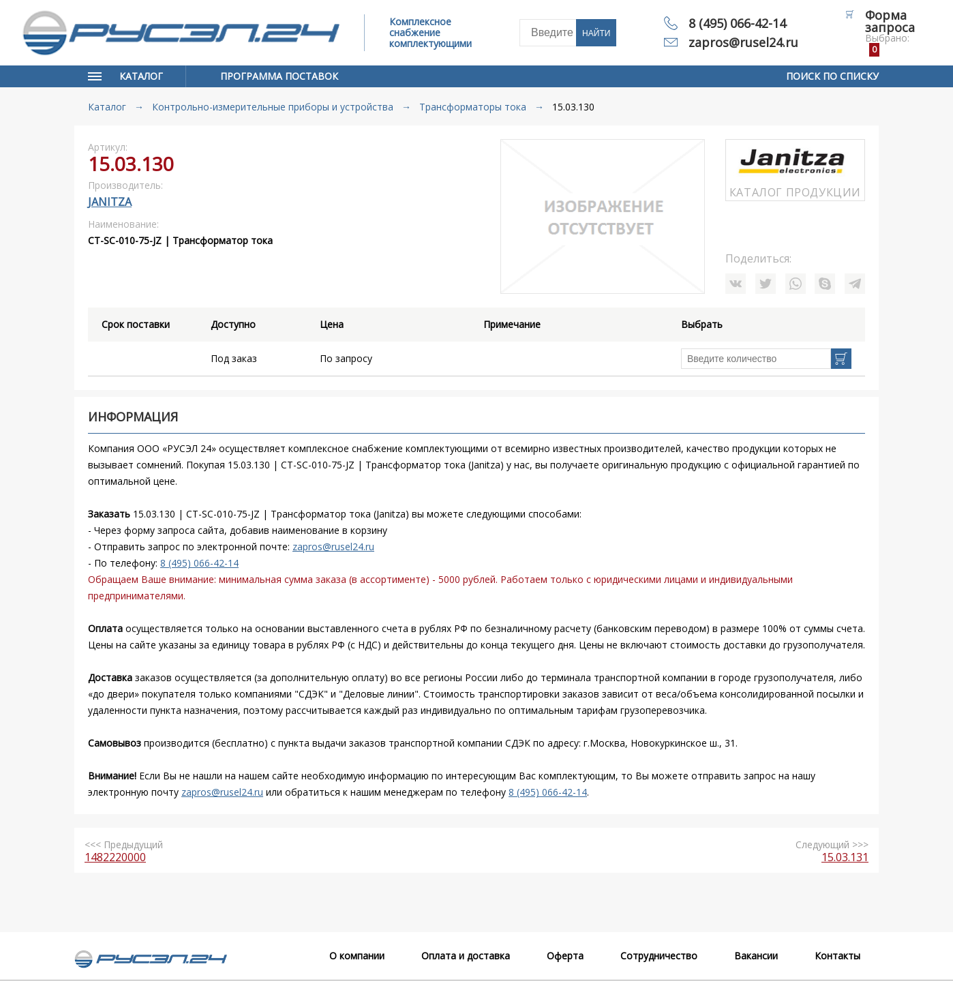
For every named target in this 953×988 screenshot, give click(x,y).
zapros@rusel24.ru (743, 42)
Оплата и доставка (465, 955)
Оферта (565, 955)
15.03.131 (844, 857)
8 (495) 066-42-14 (737, 23)
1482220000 (115, 857)
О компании (356, 955)
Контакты (837, 955)
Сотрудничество (658, 955)
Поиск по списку (832, 76)
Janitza (110, 201)
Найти (596, 33)
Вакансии (756, 955)
